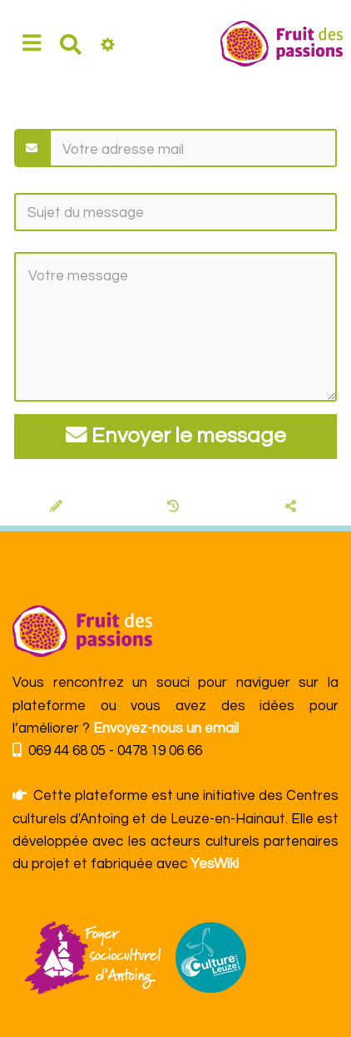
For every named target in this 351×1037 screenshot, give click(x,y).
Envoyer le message (176, 435)
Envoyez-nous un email (166, 728)
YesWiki (214, 864)
